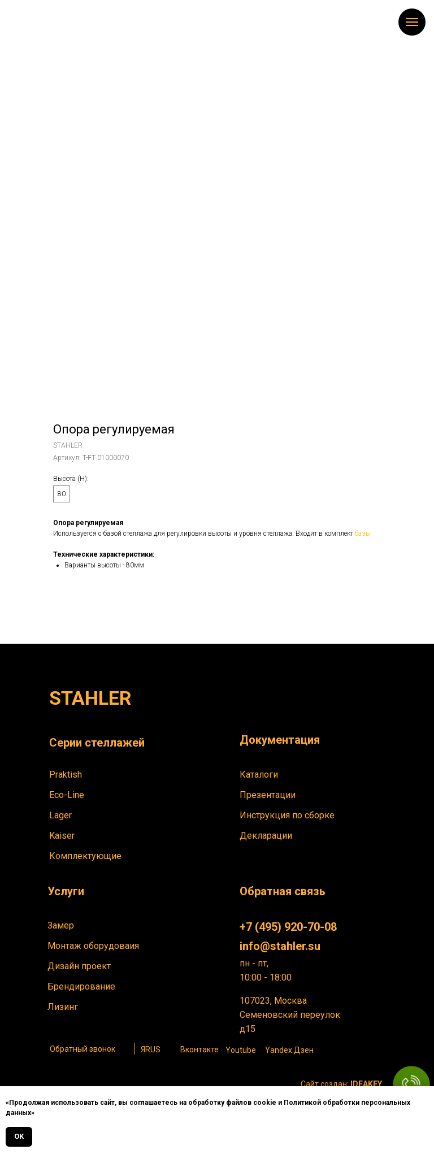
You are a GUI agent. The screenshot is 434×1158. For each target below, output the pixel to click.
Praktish (65, 774)
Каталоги (259, 774)
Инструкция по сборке (287, 815)
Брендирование (81, 986)
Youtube (240, 1050)
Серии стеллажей (97, 742)
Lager (60, 815)
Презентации (268, 795)
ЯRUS (150, 1049)
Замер (60, 925)
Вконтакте (199, 1049)
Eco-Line (66, 795)
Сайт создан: (341, 1083)
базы (363, 533)
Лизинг (62, 1006)
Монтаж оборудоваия (93, 945)
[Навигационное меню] (412, 22)
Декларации (266, 835)
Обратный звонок (82, 1048)
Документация (280, 740)
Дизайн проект (79, 966)
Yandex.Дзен (289, 1050)
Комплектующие (85, 856)
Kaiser (62, 835)
